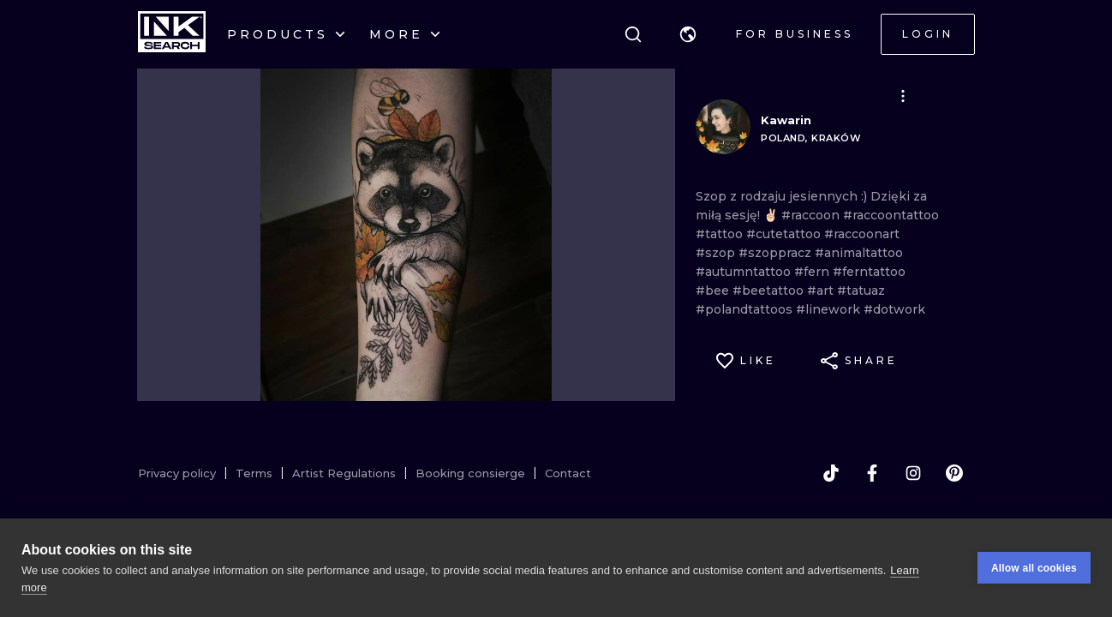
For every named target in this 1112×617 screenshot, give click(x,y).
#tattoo (721, 234)
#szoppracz (776, 253)
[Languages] (687, 34)
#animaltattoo (859, 253)
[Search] (633, 34)
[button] (687, 34)
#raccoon (812, 215)
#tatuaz (861, 290)
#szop (717, 253)
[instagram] (913, 473)
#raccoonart (862, 234)
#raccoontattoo (891, 215)
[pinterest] (954, 473)
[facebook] (872, 473)
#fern (813, 271)
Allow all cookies (1034, 568)
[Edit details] (903, 96)
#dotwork (894, 309)
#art (822, 290)
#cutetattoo (785, 234)
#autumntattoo (745, 271)
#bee (714, 290)
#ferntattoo (869, 271)
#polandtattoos (746, 309)
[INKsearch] (171, 34)
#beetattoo (769, 290)
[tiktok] (831, 473)
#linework (830, 309)
